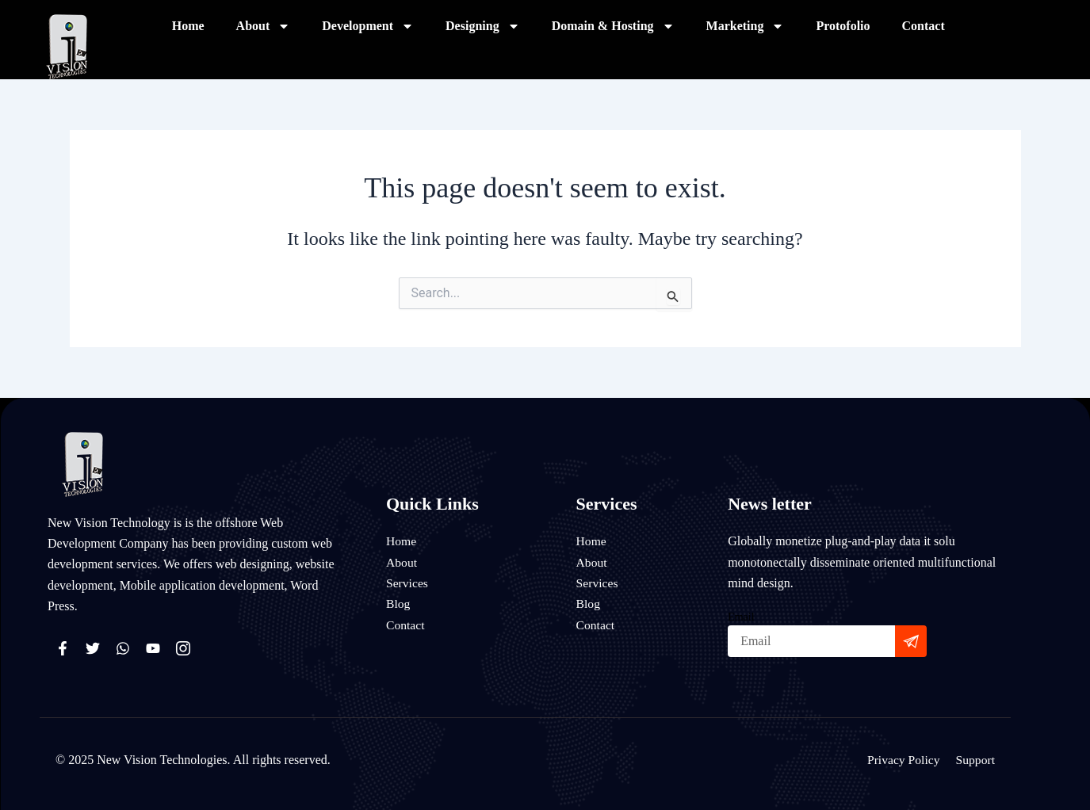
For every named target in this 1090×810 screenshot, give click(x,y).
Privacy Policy (902, 759)
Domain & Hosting (613, 26)
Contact (923, 25)
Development (368, 26)
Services (407, 583)
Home (188, 25)
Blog (398, 603)
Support (974, 759)
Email (741, 617)
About (263, 26)
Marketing (745, 26)
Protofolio (843, 25)
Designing (483, 26)
